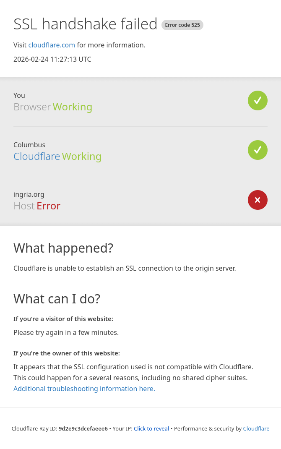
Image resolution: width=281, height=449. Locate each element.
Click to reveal (151, 428)
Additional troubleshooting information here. (84, 388)
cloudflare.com (51, 45)
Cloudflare (36, 156)
